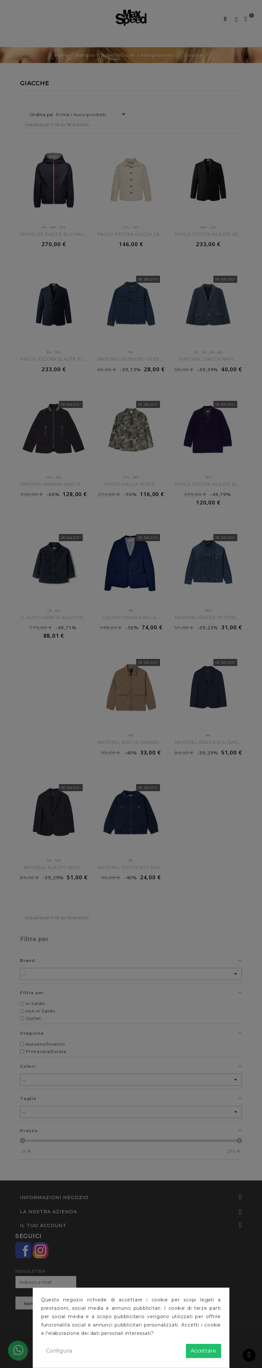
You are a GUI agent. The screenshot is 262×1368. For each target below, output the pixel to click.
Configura (59, 1351)
